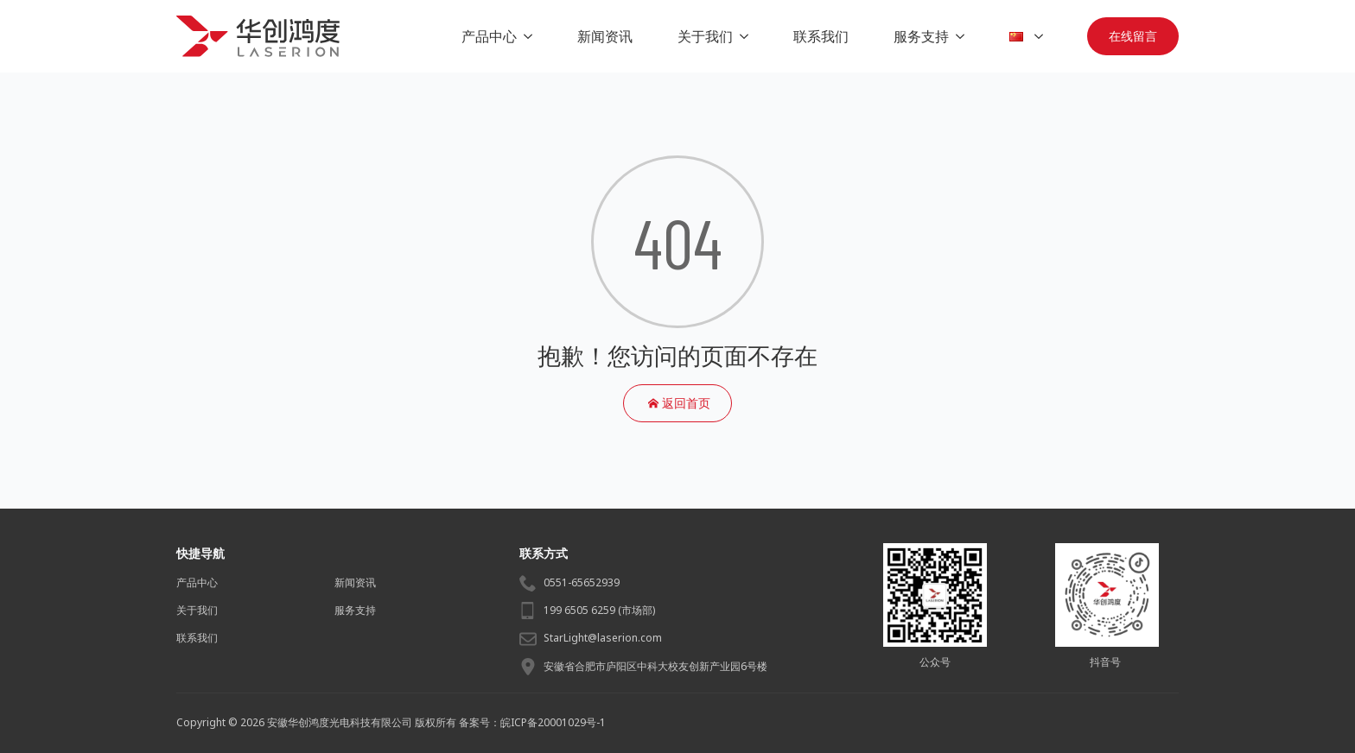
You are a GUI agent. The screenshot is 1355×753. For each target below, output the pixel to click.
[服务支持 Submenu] (963, 36)
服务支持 (921, 36)
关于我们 (705, 36)
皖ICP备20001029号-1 (553, 722)
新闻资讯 (605, 36)
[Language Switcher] (1042, 36)
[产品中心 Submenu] (531, 36)
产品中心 (489, 36)
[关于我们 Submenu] (747, 36)
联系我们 (821, 36)
